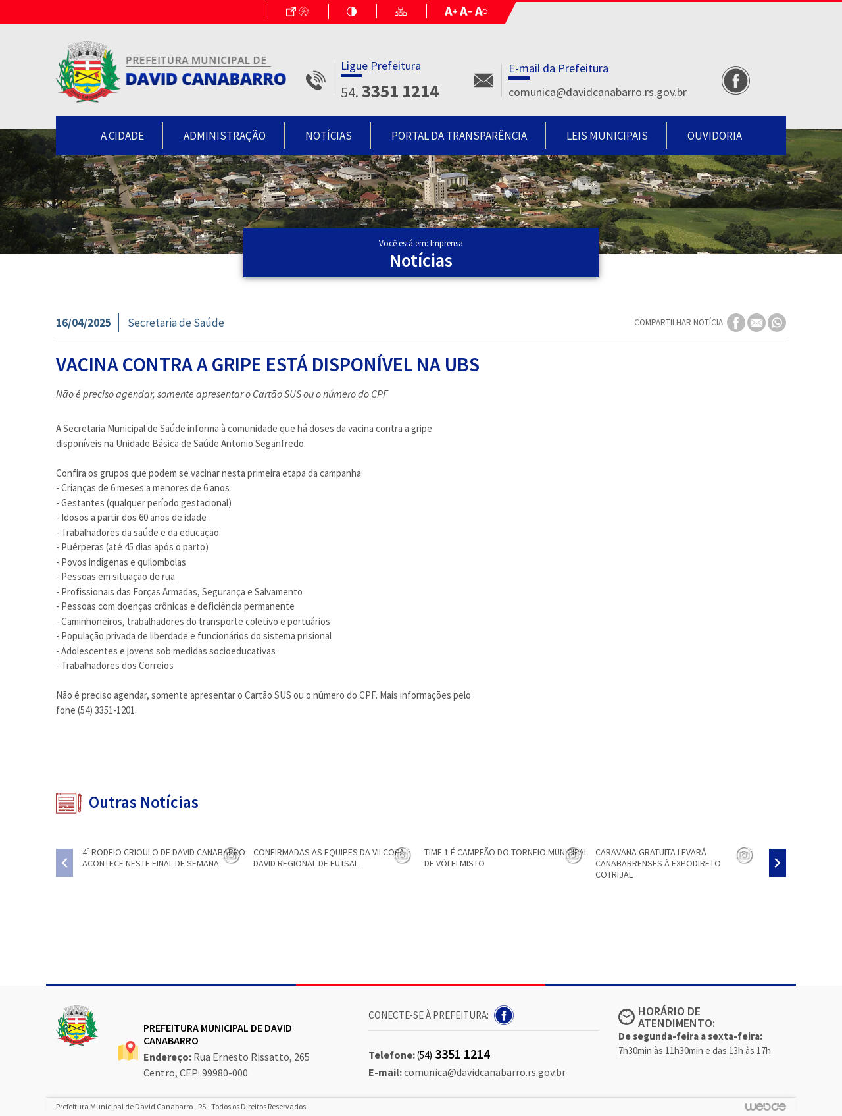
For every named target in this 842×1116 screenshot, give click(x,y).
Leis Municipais (607, 135)
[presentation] (64, 863)
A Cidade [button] (122, 135)
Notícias (328, 135)
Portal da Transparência (459, 135)
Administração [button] (225, 135)
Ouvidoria (714, 135)
